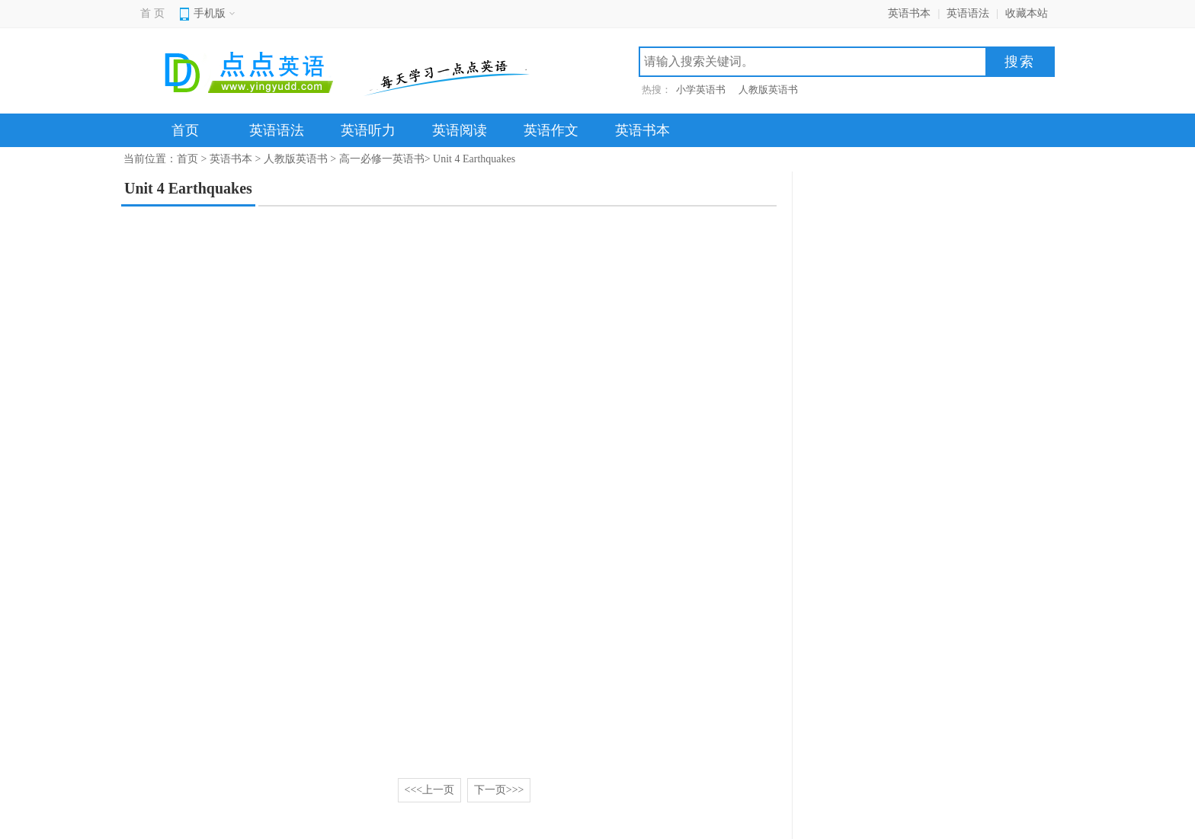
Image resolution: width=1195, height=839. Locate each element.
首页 (185, 130)
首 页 (152, 13)
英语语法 (968, 13)
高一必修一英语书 (381, 159)
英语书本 (909, 13)
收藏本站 (1026, 13)
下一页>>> (499, 790)
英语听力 (368, 130)
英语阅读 (459, 130)
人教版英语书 (768, 89)
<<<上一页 (430, 790)
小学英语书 (701, 89)
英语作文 (551, 130)
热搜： (656, 89)
